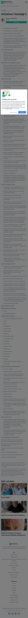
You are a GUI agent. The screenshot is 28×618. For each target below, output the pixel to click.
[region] (14, 102)
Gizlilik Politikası (9, 108)
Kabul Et (22, 112)
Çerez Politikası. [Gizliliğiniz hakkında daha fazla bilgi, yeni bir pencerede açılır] (16, 108)
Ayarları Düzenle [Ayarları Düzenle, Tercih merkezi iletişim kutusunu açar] (13, 112)
